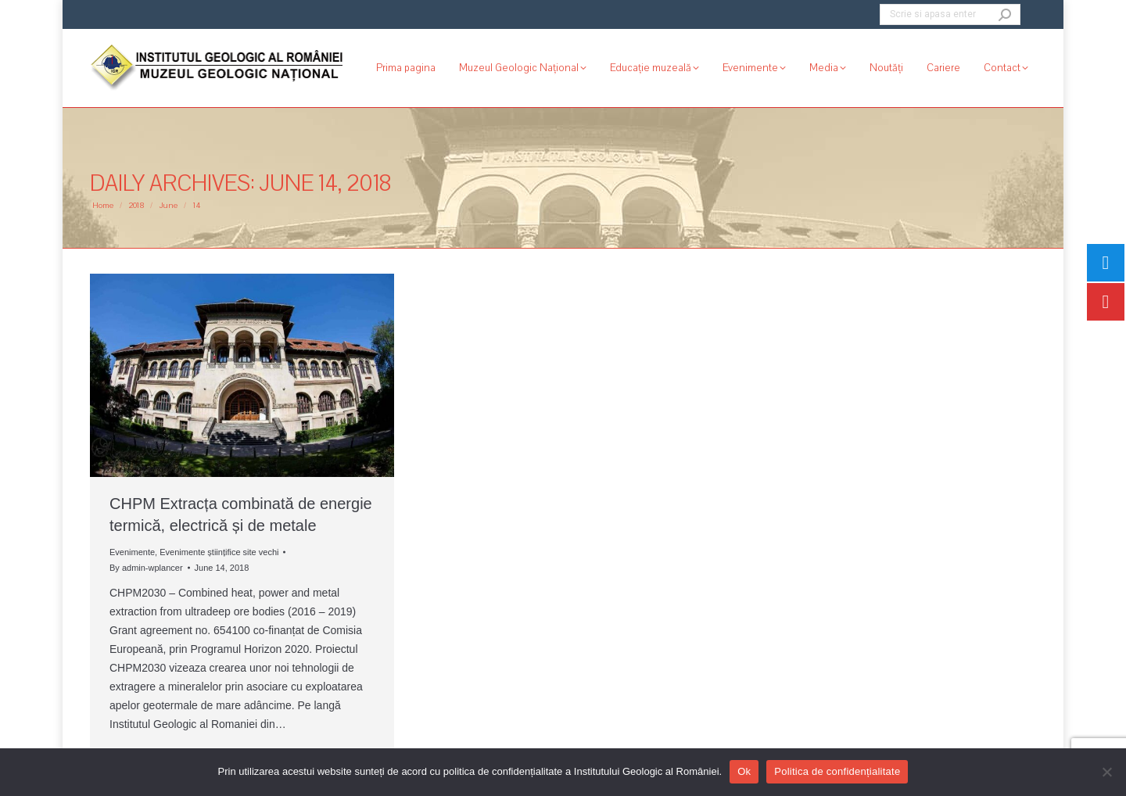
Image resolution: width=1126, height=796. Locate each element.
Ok (744, 771)
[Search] (950, 14)
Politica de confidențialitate (837, 771)
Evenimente (132, 552)
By (146, 567)
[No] (1106, 772)
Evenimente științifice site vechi (219, 552)
